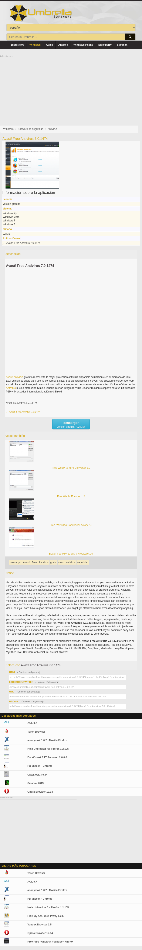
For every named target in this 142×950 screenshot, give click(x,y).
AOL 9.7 (32, 723)
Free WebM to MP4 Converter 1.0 (71, 467)
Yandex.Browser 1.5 (39, 924)
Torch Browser (36, 731)
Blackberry (105, 44)
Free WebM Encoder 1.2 (71, 496)
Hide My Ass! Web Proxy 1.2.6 (45, 916)
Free (34, 562)
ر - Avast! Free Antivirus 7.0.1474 (21, 243)
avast (61, 562)
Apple (49, 44)
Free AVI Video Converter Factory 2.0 (71, 525)
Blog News (17, 44)
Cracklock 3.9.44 (37, 774)
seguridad (82, 562)
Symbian (122, 44)
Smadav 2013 (35, 783)
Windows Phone (83, 44)
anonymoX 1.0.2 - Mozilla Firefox (47, 740)
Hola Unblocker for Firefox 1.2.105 (48, 748)
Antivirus (18, 377)
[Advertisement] (71, 88)
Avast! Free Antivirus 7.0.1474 (30, 266)
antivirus (70, 562)
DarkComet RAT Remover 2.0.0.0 (47, 757)
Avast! (9, 377)
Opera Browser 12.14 (40, 791)
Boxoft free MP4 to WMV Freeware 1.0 (71, 553)
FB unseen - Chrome (39, 765)
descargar (15, 562)
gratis (53, 562)
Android (63, 44)
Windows (35, 44)
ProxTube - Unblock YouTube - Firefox (50, 941)
